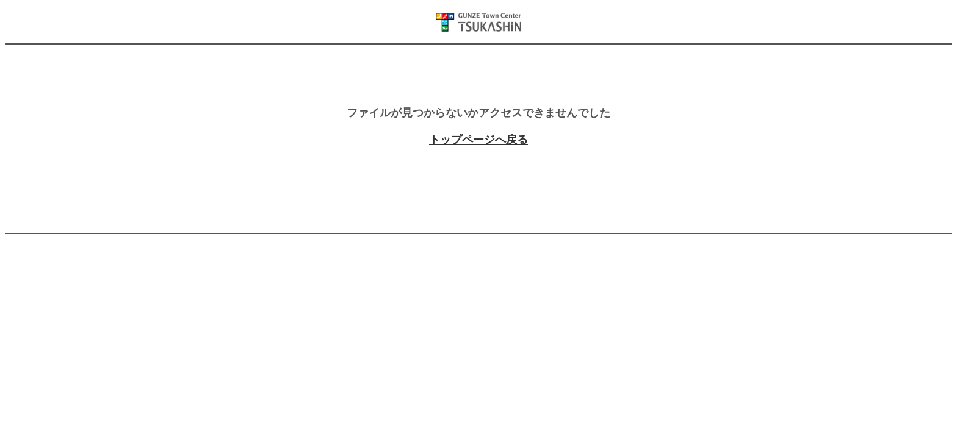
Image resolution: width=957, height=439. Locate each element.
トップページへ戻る (478, 140)
